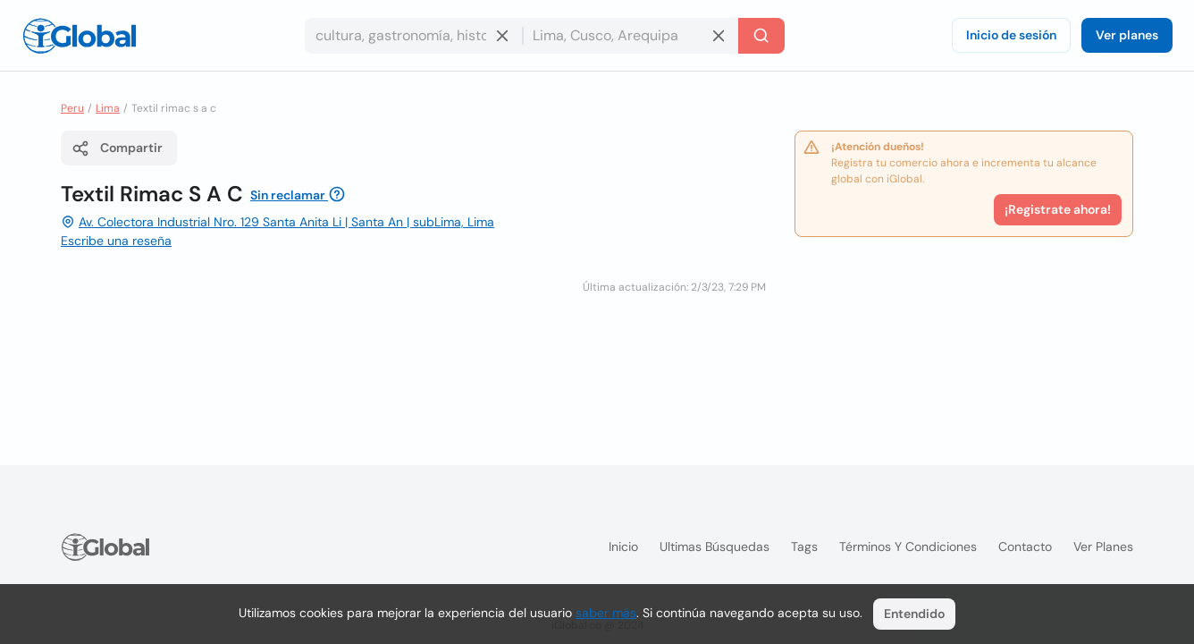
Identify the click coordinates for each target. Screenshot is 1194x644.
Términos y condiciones (908, 546)
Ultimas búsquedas (714, 546)
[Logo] (79, 36)
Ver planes (1127, 35)
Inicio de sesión (1011, 35)
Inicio (623, 546)
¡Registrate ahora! (1058, 209)
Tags (804, 546)
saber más (606, 613)
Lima (108, 108)
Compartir (117, 148)
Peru (72, 108)
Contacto (1025, 546)
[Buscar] (761, 36)
